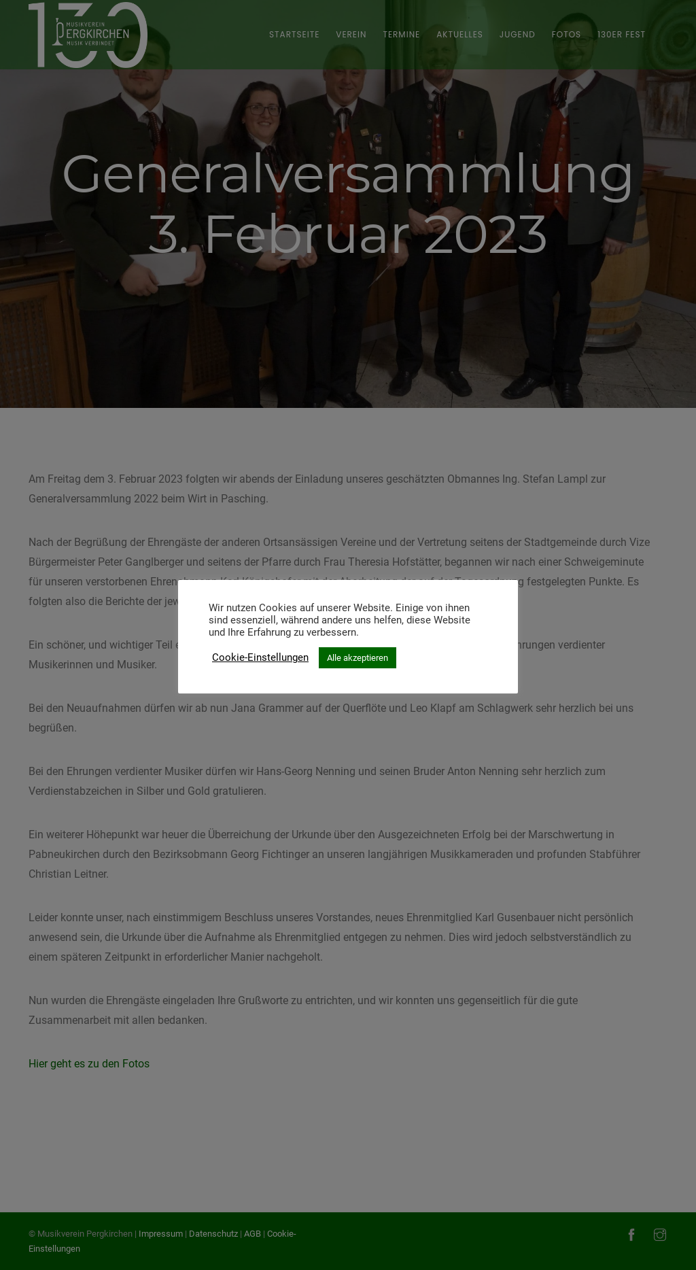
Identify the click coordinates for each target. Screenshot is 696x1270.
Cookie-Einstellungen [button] (260, 657)
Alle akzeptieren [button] (357, 658)
